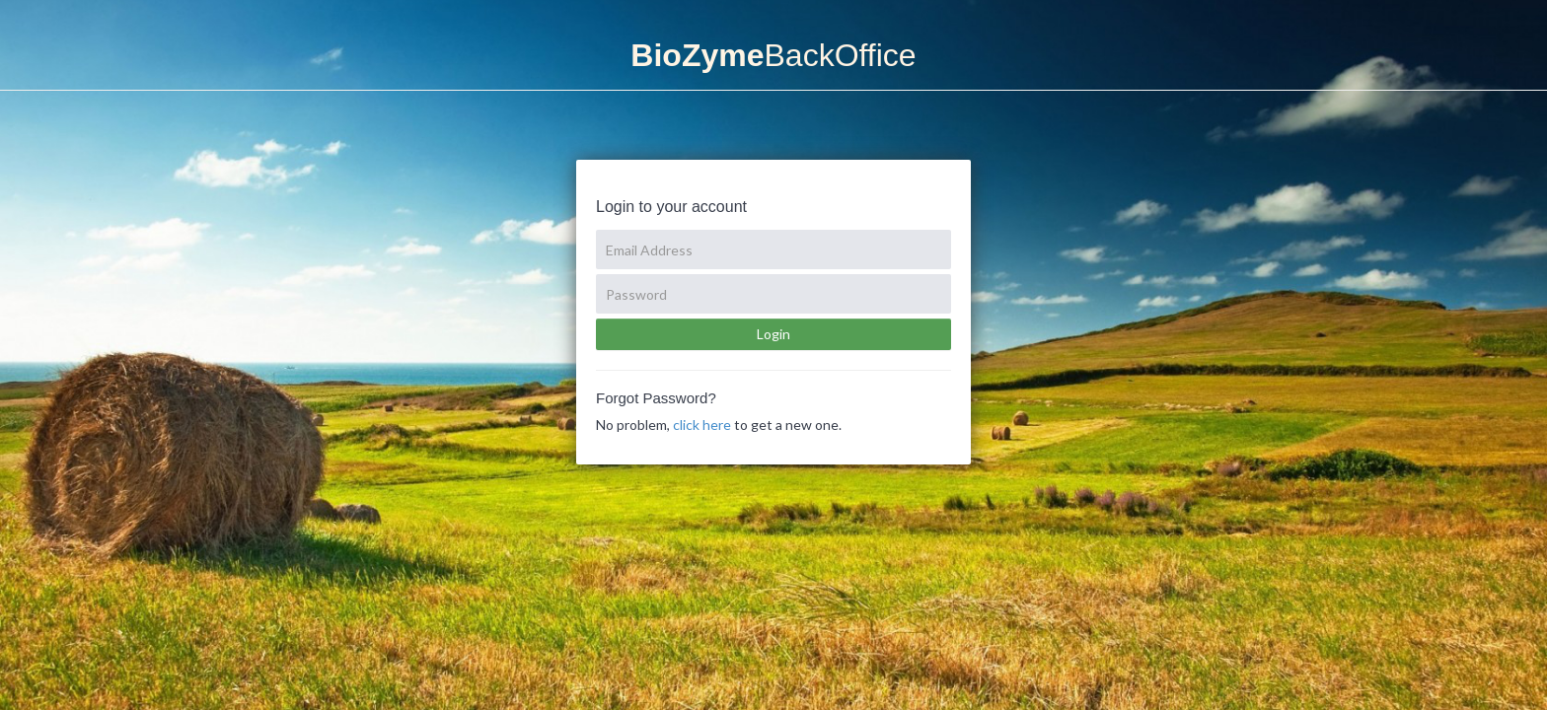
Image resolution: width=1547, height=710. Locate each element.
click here (702, 424)
